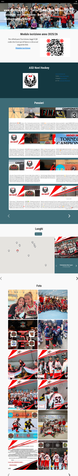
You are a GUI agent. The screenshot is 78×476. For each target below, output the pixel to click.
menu (2, 1)
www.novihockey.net (60, 73)
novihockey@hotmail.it (65, 80)
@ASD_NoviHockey (64, 76)
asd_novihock (64, 78)
